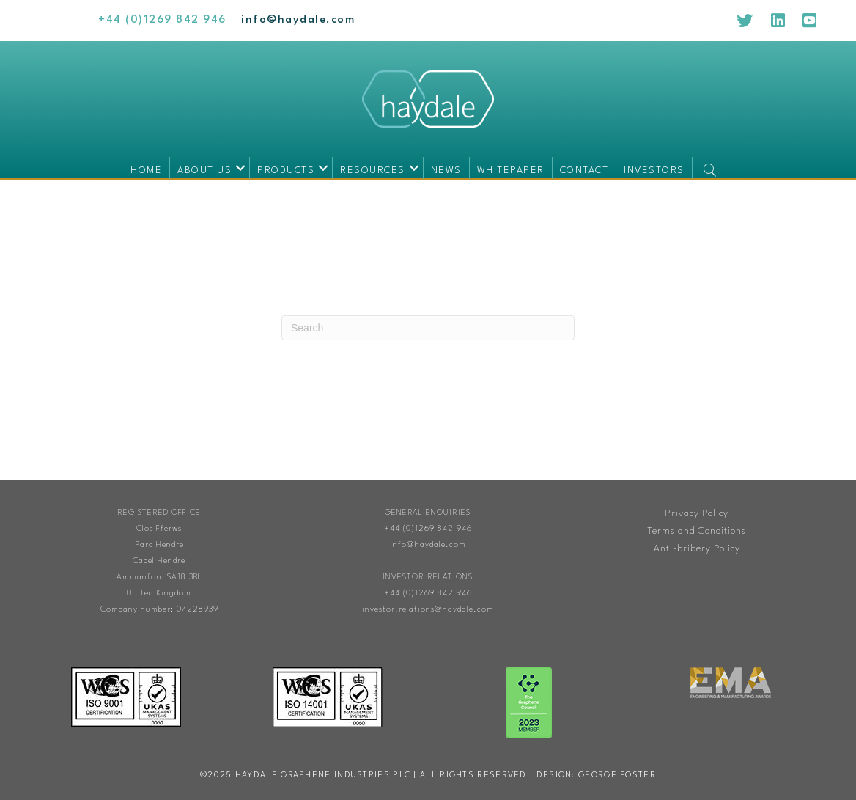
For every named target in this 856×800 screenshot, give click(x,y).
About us (204, 170)
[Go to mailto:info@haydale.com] (298, 20)
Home (146, 170)
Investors (654, 170)
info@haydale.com (428, 545)
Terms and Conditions (696, 531)
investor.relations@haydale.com (428, 610)
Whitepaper (511, 170)
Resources (372, 170)
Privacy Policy (696, 513)
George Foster (617, 775)
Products (285, 170)
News (446, 170)
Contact (584, 170)
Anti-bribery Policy (697, 549)
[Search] (428, 327)
